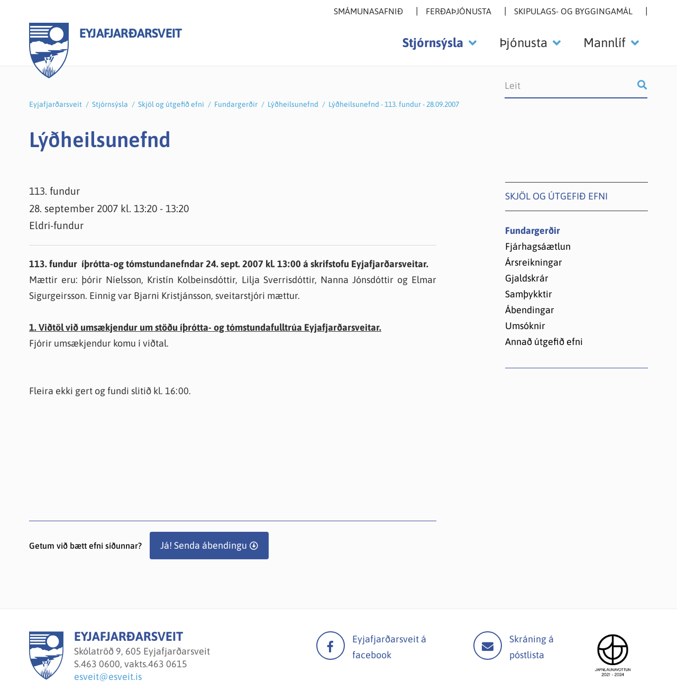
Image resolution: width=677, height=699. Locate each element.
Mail (487, 645)
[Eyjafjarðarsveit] (46, 676)
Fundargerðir (236, 104)
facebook (330, 645)
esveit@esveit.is (108, 676)
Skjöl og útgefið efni (171, 104)
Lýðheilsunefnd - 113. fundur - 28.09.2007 (393, 104)
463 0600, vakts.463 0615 (134, 663)
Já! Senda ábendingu (203, 545)
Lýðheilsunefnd (293, 104)
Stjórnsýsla (110, 104)
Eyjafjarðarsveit (55, 104)
